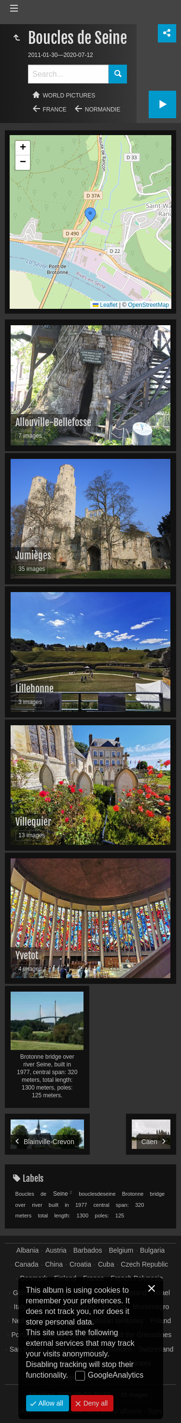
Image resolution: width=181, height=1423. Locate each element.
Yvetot (26, 956)
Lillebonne (34, 689)
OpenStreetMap (148, 305)
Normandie (102, 109)
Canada (27, 1264)
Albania (27, 1250)
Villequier (33, 822)
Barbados (87, 1250)
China (54, 1264)
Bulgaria (152, 1250)
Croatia (80, 1264)
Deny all (95, 1403)
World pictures (69, 95)
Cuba (106, 1264)
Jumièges (33, 556)
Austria (56, 1250)
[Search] (68, 74)
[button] (90, 214)
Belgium (121, 1250)
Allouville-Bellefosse (53, 422)
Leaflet (105, 305)
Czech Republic (144, 1264)
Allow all (50, 1403)
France (55, 109)
